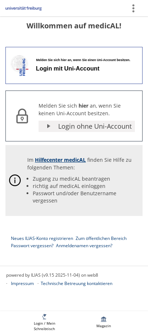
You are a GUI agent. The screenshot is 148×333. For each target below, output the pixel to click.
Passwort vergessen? (32, 245)
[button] (87, 126)
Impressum (22, 283)
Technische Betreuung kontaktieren (76, 283)
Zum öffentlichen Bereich (101, 238)
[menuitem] (44, 322)
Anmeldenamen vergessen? (84, 245)
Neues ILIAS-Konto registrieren (42, 238)
